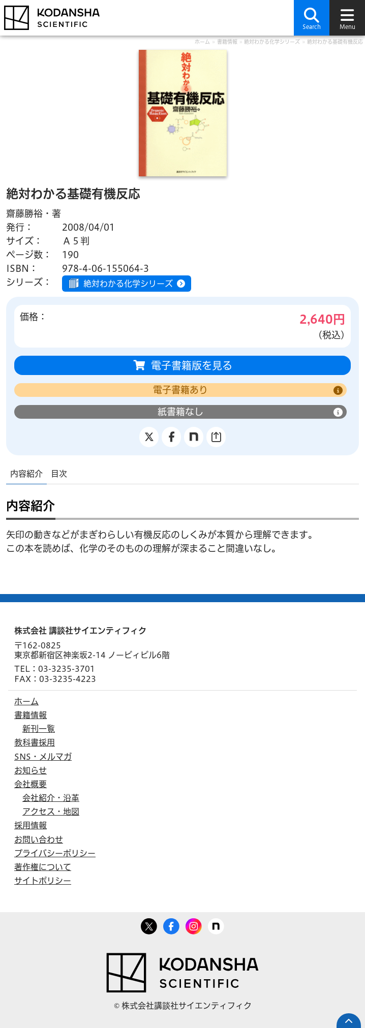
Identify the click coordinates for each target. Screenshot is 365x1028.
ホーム (202, 41)
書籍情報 (227, 41)
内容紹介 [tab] (26, 474)
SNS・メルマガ (43, 757)
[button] (311, 18)
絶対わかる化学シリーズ (272, 41)
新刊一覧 (38, 729)
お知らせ (30, 770)
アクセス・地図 (50, 811)
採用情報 (30, 825)
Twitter (149, 924)
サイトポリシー (42, 881)
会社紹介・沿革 (50, 798)
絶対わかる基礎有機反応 (335, 41)
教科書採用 (34, 742)
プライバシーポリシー (55, 853)
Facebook (171, 924)
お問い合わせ (38, 839)
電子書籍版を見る (191, 365)
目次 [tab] (59, 474)
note (216, 924)
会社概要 (30, 784)
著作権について (42, 867)
